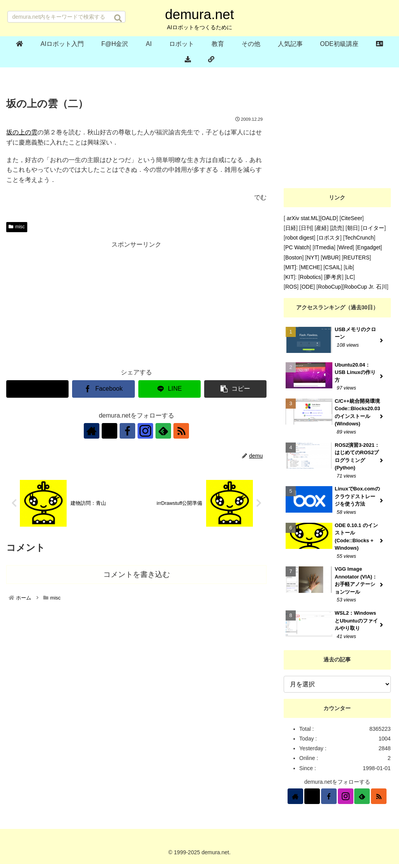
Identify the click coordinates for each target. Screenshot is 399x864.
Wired (345, 247)
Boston (293, 257)
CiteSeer (351, 218)
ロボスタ (329, 238)
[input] (66, 17)
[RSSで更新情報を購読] (181, 431)
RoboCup (329, 287)
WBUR (330, 257)
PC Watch (297, 247)
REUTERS (356, 257)
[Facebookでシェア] (103, 389)
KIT (289, 277)
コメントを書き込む (136, 574)
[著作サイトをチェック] (91, 431)
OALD (328, 218)
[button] (118, 18)
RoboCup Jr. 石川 (365, 287)
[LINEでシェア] (169, 389)
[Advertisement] (136, 305)
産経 (321, 228)
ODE (307, 287)
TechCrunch (359, 238)
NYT (312, 257)
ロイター (373, 228)
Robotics (310, 277)
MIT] (290, 267)
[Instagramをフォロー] (145, 431)
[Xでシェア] (37, 389)
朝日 (352, 228)
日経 (290, 228)
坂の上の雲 (21, 132)
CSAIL (333, 267)
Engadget (369, 247)
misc (17, 226)
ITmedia (324, 247)
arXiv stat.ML (302, 218)
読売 (337, 228)
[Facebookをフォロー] (127, 431)
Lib (349, 267)
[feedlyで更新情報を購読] (163, 431)
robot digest (299, 238)
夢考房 (333, 277)
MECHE (311, 267)
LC (349, 277)
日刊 (306, 228)
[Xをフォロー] (109, 431)
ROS (291, 287)
